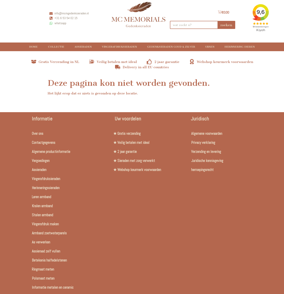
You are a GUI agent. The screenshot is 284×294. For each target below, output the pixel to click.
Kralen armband (42, 205)
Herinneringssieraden (46, 187)
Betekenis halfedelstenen (49, 260)
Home (33, 46)
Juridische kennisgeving (207, 160)
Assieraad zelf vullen (46, 251)
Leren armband (41, 196)
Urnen (209, 46)
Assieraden (83, 46)
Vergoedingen (41, 160)
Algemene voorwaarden (206, 133)
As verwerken (41, 242)
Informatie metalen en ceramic (53, 287)
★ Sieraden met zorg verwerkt (134, 160)
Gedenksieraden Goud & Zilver (171, 46)
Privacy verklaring (203, 142)
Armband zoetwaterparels (49, 233)
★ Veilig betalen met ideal (131, 142)
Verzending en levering (206, 151)
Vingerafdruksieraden (119, 46)
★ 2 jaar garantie (125, 151)
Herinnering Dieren (240, 46)
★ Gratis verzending (127, 133)
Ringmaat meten (43, 269)
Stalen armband (42, 215)
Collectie (56, 46)
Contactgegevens (43, 142)
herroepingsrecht (202, 169)
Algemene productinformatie (51, 151)
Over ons (37, 133)
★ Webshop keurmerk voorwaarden (137, 169)
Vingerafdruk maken (45, 224)
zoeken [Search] (226, 25)
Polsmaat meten (43, 278)
